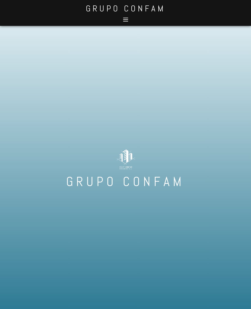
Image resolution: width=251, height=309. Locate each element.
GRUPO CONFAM (125, 8)
